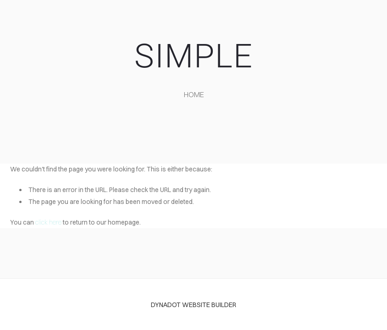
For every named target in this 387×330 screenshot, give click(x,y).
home (194, 94)
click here (48, 222)
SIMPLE (193, 56)
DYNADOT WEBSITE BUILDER (193, 305)
